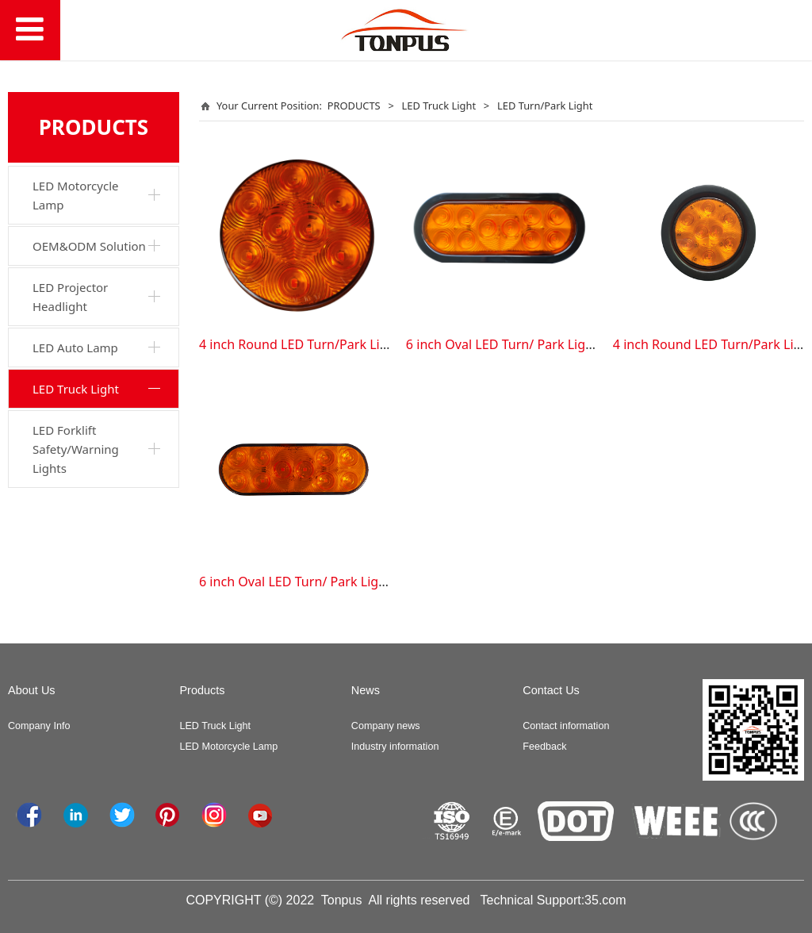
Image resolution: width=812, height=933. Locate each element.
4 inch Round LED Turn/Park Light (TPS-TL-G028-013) (355, 344)
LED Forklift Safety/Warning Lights (76, 449)
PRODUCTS (354, 105)
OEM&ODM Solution (89, 246)
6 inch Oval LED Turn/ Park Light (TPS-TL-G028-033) (351, 581)
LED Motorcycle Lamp (76, 195)
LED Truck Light (76, 389)
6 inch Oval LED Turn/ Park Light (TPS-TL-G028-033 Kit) (567, 344)
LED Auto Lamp (75, 347)
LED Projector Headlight (70, 296)
